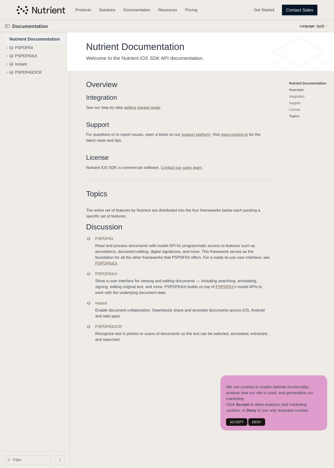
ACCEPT (236, 422)
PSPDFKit (245, 281)
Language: (307, 26)
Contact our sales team (216, 167)
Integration (136, 97)
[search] (43, 459)
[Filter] (44, 459)
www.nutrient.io (269, 134)
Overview (136, 84)
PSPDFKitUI (280, 257)
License (132, 157)
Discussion (139, 227)
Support (132, 124)
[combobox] (44, 459)
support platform (230, 134)
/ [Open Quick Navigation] (90, 460)
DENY (256, 422)
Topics (131, 194)
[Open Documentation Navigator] (7, 26)
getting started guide (177, 107)
